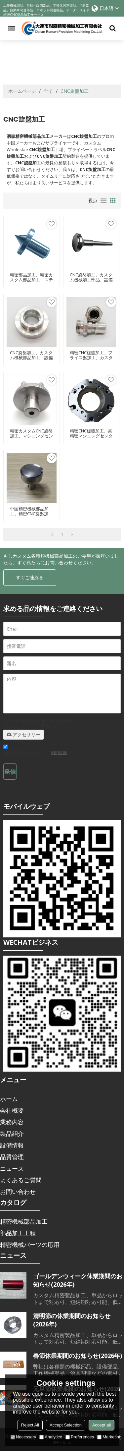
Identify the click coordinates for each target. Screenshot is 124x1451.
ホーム (9, 1099)
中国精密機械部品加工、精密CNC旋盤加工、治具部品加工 (29, 513)
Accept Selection (66, 1425)
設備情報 (12, 1145)
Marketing (109, 1436)
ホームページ (22, 91)
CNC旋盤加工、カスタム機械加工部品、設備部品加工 (91, 279)
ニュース (12, 1168)
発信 (10, 771)
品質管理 (12, 1157)
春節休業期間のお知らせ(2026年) (77, 1356)
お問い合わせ (18, 1192)
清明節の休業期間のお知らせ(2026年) (71, 1320)
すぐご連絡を (30, 577)
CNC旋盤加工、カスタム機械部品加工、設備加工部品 (31, 357)
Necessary (23, 1436)
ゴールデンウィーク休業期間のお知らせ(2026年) (77, 1280)
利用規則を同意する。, (35, 751)
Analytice (50, 1436)
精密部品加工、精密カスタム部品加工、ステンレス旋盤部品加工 (31, 279)
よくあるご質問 (21, 1180)
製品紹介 (12, 1134)
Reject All (30, 1425)
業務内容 (12, 1122)
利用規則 (59, 752)
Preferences (79, 1436)
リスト (103, 201)
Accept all (101, 1425)
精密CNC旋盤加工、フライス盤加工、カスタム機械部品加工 (91, 357)
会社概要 (12, 1110)
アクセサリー (23, 734)
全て (48, 91)
